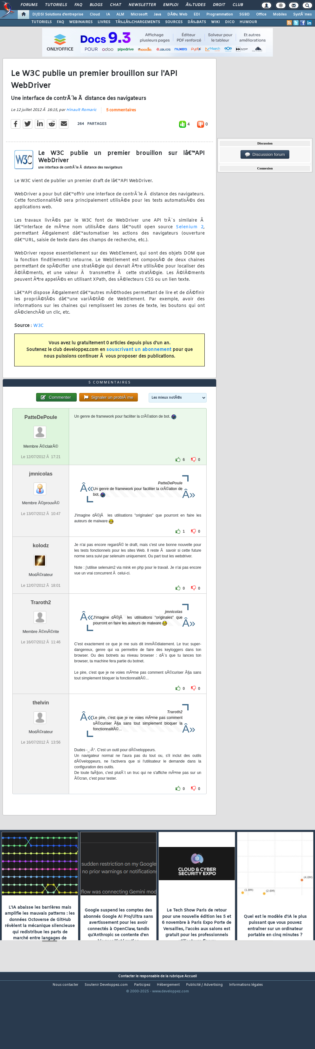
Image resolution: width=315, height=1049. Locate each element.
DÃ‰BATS (197, 22)
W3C (38, 336)
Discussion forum (265, 154)
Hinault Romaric (81, 120)
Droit (219, 5)
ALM (120, 14)
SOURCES (174, 22)
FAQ (78, 5)
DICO (230, 22)
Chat (115, 5)
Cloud (95, 14)
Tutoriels (56, 5)
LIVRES (104, 22)
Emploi (171, 5)
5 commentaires (121, 121)
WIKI (215, 22)
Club (237, 5)
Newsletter (142, 5)
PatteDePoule (40, 449)
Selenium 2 (189, 238)
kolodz (41, 577)
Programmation (219, 14)
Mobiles (280, 14)
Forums (29, 5)
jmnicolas (41, 505)
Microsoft (139, 14)
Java (157, 14)
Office (261, 14)
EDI (197, 14)
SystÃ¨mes (302, 14)
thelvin (41, 734)
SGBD (244, 14)
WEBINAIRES (81, 22)
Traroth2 (41, 634)
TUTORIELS (41, 22)
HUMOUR (248, 22)
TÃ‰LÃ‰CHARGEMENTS (137, 22)
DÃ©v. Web (177, 14)
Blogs (96, 5)
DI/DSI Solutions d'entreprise (57, 14)
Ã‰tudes (195, 5)
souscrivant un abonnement (138, 360)
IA (108, 14)
